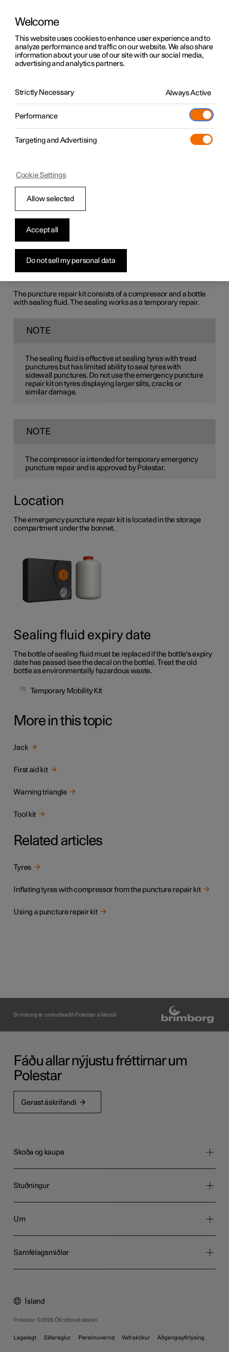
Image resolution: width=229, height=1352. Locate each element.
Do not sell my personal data (71, 260)
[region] (114, 140)
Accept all (42, 230)
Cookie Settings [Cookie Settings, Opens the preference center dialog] (41, 175)
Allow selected (50, 199)
